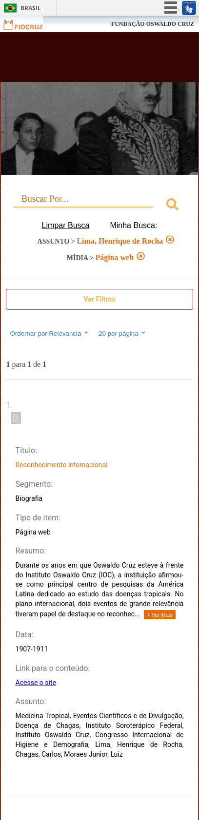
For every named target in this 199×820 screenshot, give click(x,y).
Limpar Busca (66, 225)
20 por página (123, 333)
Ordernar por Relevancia (49, 333)
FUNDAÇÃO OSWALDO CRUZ (152, 23)
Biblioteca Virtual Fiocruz (84, 59)
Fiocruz (29, 24)
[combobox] (99, 206)
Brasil (30, 8)
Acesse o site (36, 683)
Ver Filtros (100, 299)
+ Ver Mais (159, 615)
